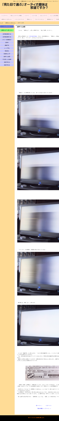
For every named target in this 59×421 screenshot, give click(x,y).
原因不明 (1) (7, 62)
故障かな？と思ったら (7, 19)
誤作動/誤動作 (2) (7, 36)
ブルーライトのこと (39, 19)
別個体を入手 (7, 53)
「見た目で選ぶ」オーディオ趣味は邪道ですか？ (10, 6)
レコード (27, 15)
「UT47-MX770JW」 (33, 36)
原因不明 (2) (7, 65)
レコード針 (34, 15)
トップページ (5, 15)
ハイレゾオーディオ (19, 19)
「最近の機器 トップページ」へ (44, 408)
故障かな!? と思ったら (6, 30)
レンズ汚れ (7, 48)
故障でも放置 (7, 56)
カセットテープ (43, 15)
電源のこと (29, 19)
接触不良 (7, 45)
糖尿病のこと (50, 19)
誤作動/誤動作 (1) (7, 34)
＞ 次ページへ (48, 405)
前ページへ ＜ (39, 405)
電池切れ (7, 51)
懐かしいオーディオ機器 (16, 15)
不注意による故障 (7, 59)
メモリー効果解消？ (7, 39)
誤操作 (7, 42)
